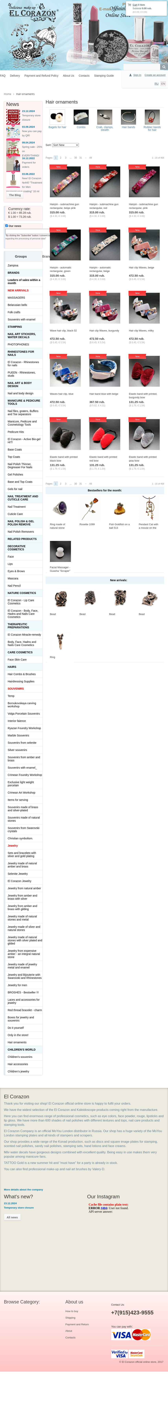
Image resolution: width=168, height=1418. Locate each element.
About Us (68, 75)
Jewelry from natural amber (24, 888)
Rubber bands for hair (152, 128)
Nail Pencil (14, 585)
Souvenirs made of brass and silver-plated (23, 809)
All (90, 157)
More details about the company (23, 1189)
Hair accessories (18, 1064)
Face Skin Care (17, 659)
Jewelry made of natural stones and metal (22, 918)
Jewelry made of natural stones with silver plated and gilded (25, 940)
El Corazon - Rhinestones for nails (23, 364)
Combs (81, 127)
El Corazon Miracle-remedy (24, 634)
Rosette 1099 (87, 524)
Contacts (84, 75)
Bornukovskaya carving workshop (22, 705)
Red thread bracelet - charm (25, 1010)
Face (11, 556)
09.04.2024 (28, 142)
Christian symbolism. (20, 838)
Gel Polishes (15, 474)
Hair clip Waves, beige (141, 267)
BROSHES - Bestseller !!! (23, 992)
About (68, 1330)
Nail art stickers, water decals (22, 335)
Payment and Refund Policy (41, 75)
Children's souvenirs (20, 1056)
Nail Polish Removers (21, 531)
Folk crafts (14, 312)
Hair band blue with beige (103, 393)
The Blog (15, 195)
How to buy (71, 1311)
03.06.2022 (28, 174)
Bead (53, 614)
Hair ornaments (17, 1042)
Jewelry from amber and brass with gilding (22, 907)
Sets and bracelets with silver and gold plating (22, 854)
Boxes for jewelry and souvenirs (21, 1019)
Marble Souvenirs (18, 735)
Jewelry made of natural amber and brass (22, 865)
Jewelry (13, 845)
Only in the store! (18, 1035)
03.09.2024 (28, 126)
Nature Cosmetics (22, 593)
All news (12, 1217)
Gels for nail (15, 489)
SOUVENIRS (16, 688)
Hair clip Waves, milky (141, 330)
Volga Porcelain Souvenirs (24, 713)
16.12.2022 (28, 158)
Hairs (12, 666)
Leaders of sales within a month (24, 281)
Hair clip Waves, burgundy (104, 330)
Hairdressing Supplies (21, 681)
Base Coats (15, 449)
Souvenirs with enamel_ (22, 767)
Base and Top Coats (20, 481)
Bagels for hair (57, 127)
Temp (11, 696)
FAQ (3, 75)
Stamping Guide (104, 75)
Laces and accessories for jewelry (24, 1001)
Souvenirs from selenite (22, 742)
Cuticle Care (15, 514)
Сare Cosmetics (20, 652)
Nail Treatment (17, 506)
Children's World (22, 1049)
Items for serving (18, 799)
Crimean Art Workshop (21, 792)
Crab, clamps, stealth (104, 128)
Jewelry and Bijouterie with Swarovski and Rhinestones (25, 976)
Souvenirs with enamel (21, 319)
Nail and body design (20, 393)
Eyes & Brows (16, 571)
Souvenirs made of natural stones (24, 819)
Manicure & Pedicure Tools (24, 402)
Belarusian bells (17, 305)
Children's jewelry (18, 1071)
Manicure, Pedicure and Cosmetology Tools (22, 423)
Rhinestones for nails (21, 353)
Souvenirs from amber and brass (24, 759)
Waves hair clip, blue (61, 393)
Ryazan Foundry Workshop (24, 728)
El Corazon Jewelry (19, 881)
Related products (22, 539)
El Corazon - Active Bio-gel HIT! (24, 441)
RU (157, 83)
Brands (13, 272)
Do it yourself (16, 1027)
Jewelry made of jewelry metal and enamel (22, 966)
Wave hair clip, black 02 (63, 330)
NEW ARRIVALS (18, 290)
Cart (135, 5)
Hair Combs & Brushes (22, 674)
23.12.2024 (28, 111)
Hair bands (128, 127)
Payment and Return (77, 1324)
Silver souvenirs (17, 750)
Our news (13, 226)
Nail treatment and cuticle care (23, 498)
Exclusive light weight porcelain (21, 784)
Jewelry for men (17, 985)
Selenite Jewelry (18, 873)
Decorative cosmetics (17, 548)
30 (75, 157)
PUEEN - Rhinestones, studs (22, 374)
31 (80, 157)
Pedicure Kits (16, 431)
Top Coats (14, 456)
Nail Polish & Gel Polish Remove (21, 523)
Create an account (155, 74)
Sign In (137, 74)
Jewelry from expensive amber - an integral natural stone (24, 954)
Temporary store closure (19, 1207)
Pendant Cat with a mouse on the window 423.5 (148, 528)
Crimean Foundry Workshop (25, 774)
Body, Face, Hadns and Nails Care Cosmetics (22, 643)
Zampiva (13, 265)
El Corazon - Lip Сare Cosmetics (21, 602)
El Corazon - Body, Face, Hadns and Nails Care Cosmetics (23, 614)
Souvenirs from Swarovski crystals (23, 829)
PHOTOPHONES (18, 344)
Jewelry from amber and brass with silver (22, 897)
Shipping (70, 1317)
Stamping (15, 326)
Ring (52, 657)
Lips (10, 563)
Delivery (15, 75)
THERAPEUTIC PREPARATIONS (18, 626)
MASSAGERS (16, 297)
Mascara (13, 578)
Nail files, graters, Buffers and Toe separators (23, 412)
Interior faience (17, 720)
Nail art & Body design (20, 384)
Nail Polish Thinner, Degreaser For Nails (20, 466)
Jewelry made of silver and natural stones (24, 928)
